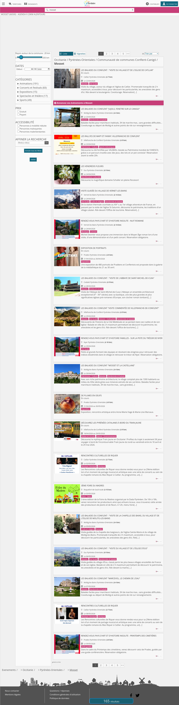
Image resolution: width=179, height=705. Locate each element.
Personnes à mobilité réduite (33, 126)
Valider (33, 160)
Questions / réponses (59, 690)
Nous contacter (12, 690)
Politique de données (59, 698)
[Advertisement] (89, 33)
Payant (23, 115)
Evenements (9, 670)
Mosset (74, 670)
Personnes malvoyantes (31, 129)
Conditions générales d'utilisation (65, 694)
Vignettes (79, 53)
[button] (33, 152)
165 (111, 701)
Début (19, 69)
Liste (63, 53)
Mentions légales (13, 694)
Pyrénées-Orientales (82, 60)
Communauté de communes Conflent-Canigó (126, 60)
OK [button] (46, 143)
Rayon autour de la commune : (29, 53)
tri (143, 53)
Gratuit (23, 112)
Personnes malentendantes (32, 132)
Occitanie (60, 60)
